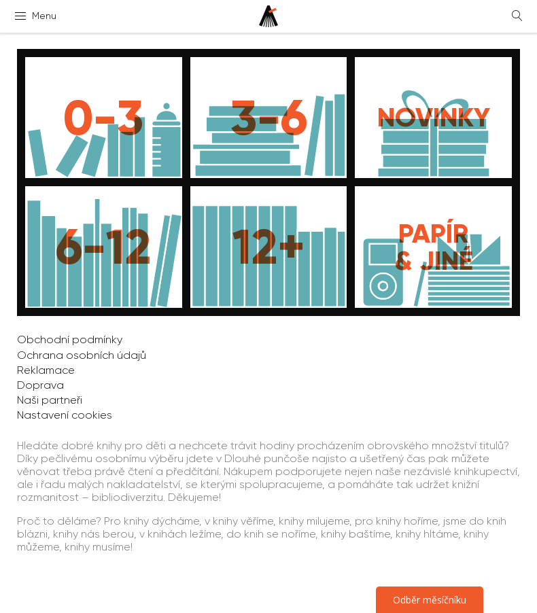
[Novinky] (433, 117)
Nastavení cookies (64, 414)
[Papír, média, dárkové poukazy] (433, 246)
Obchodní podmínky (69, 339)
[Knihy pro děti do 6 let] (268, 117)
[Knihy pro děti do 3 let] (103, 117)
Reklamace (46, 370)
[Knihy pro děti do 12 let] (103, 246)
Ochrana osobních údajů (81, 355)
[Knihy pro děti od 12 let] (268, 246)
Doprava (40, 385)
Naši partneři (49, 399)
